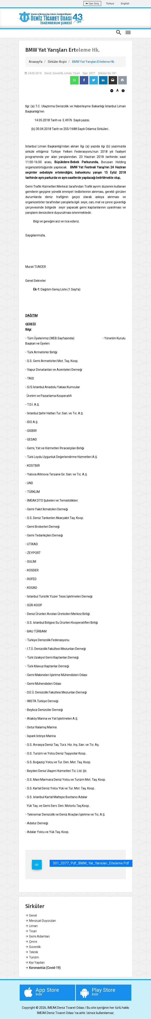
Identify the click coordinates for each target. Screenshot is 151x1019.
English (125, 3)
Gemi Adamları (37, 936)
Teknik (31, 952)
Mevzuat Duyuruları (40, 920)
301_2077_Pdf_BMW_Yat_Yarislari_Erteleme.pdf (91, 863)
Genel (31, 915)
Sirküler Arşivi (57, 61)
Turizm (32, 957)
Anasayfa (35, 61)
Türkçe (110, 3)
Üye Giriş (92, 3)
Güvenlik (33, 947)
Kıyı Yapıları (35, 962)
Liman (31, 926)
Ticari (31, 931)
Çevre (31, 941)
